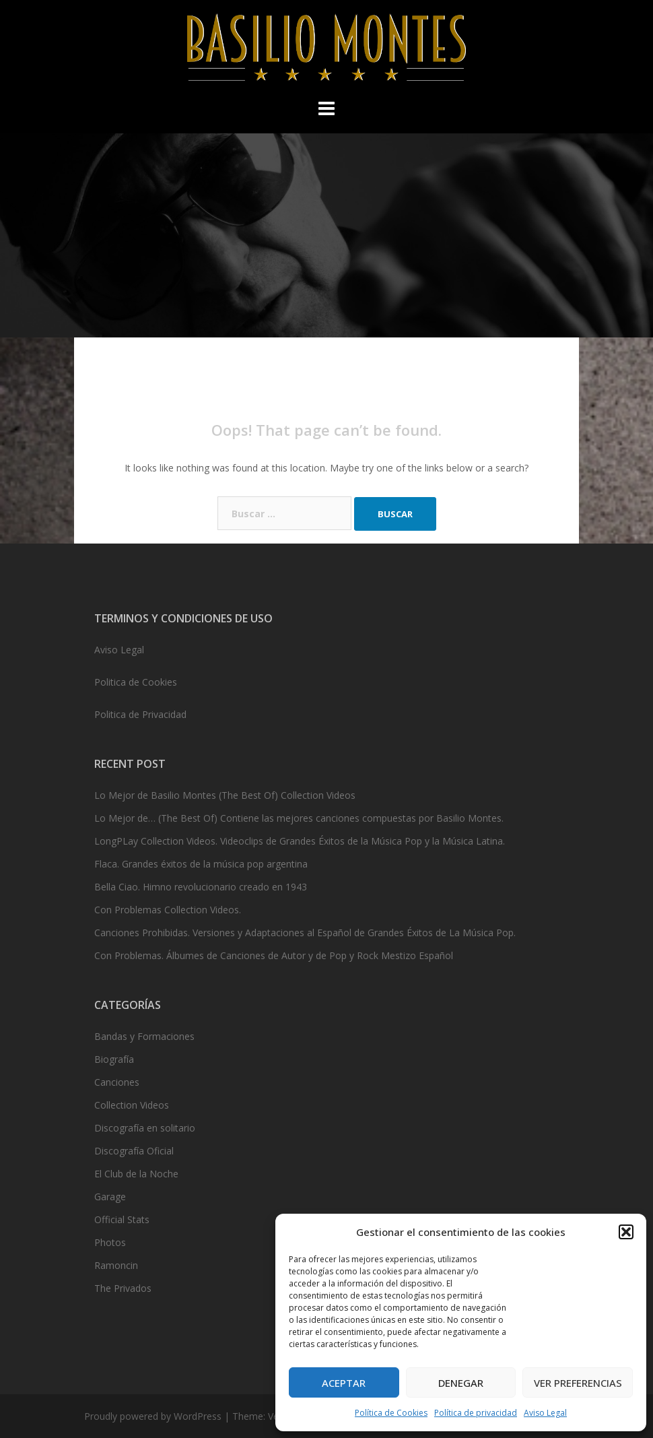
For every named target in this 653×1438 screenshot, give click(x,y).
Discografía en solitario (144, 1127)
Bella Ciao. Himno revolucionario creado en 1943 (200, 886)
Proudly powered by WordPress (152, 1416)
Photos (110, 1242)
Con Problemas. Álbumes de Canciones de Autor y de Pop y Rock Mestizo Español (273, 955)
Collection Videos (131, 1105)
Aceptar (344, 1383)
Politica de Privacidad (140, 714)
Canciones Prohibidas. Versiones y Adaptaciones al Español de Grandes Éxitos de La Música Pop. (305, 932)
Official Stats (121, 1219)
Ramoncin (116, 1265)
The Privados (122, 1288)
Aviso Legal (545, 1412)
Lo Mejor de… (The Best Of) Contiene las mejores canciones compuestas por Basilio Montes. (299, 818)
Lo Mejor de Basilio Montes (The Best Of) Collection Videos (224, 795)
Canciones (116, 1082)
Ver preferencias (578, 1383)
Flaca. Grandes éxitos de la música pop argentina (201, 863)
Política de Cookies (391, 1412)
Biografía (114, 1059)
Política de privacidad (475, 1412)
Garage (110, 1196)
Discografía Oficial (134, 1150)
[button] (626, 1232)
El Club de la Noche (136, 1173)
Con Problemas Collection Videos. (167, 909)
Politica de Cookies (135, 682)
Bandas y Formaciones (144, 1036)
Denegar (460, 1383)
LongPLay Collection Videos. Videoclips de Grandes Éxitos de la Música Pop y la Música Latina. (299, 841)
